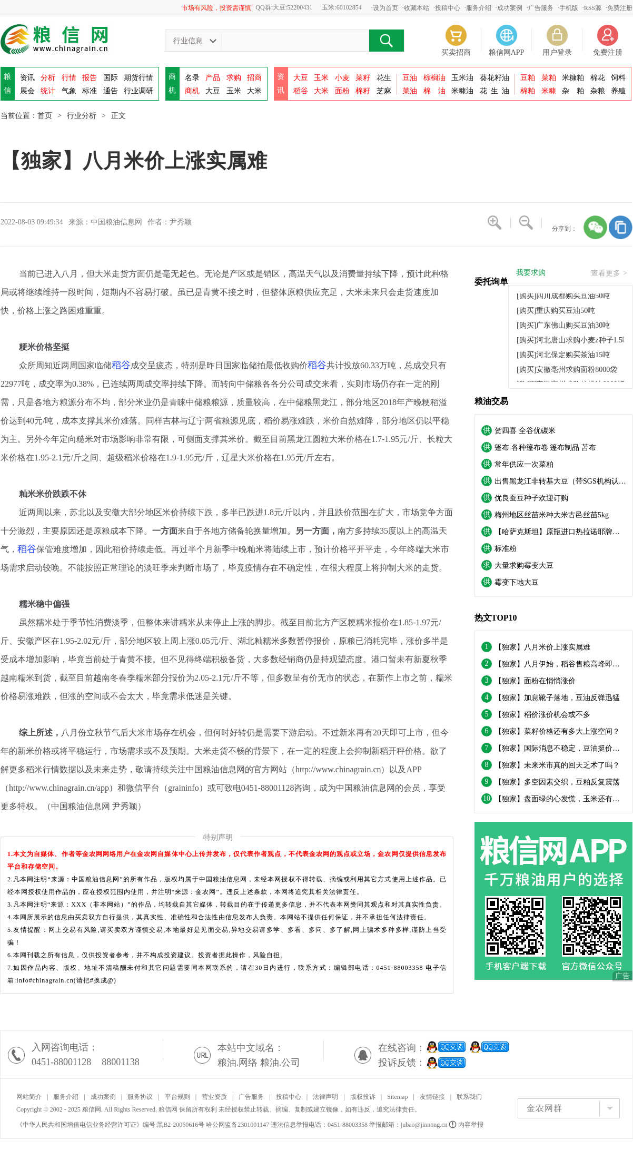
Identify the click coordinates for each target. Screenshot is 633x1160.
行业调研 (138, 91)
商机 (192, 91)
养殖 (618, 91)
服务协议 (140, 1096)
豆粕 (527, 78)
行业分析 (81, 116)
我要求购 (531, 273)
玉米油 (462, 78)
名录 (192, 78)
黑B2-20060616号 (180, 1124)
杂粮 (597, 91)
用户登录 (557, 52)
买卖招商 (456, 52)
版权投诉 (362, 1096)
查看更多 (609, 273)
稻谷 (300, 91)
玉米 (233, 91)
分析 (48, 78)
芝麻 (384, 91)
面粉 (342, 91)
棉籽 (362, 91)
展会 (27, 91)
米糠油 (462, 91)
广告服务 (540, 8)
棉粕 (527, 91)
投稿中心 (447, 8)
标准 (89, 91)
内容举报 (466, 1124)
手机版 (568, 8)
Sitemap (397, 1096)
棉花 (597, 78)
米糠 (548, 91)
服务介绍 (478, 8)
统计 (48, 91)
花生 (384, 78)
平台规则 (177, 1096)
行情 (69, 78)
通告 (110, 91)
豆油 (409, 78)
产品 (212, 78)
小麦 (342, 78)
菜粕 (548, 78)
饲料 (618, 78)
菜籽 (362, 78)
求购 (233, 78)
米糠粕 (573, 78)
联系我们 (469, 1096)
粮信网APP (507, 52)
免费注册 (619, 8)
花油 (494, 91)
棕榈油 (434, 78)
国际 (110, 78)
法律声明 (325, 1096)
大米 (254, 91)
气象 (69, 91)
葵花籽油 (494, 78)
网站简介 (29, 1096)
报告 (89, 78)
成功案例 (509, 8)
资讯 (27, 78)
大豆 (212, 91)
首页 (44, 116)
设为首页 (385, 8)
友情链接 (432, 1096)
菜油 (409, 91)
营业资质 (214, 1096)
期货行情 (138, 78)
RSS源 (592, 8)
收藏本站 (416, 8)
